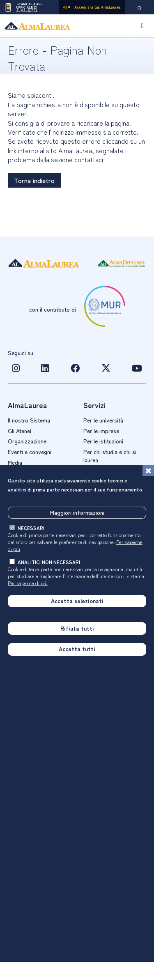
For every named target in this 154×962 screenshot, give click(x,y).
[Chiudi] (148, 470)
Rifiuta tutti (77, 628)
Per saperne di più (28, 582)
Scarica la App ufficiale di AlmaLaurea (23, 7)
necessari (31, 527)
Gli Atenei (19, 431)
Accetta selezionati (77, 601)
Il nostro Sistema (29, 420)
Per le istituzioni (103, 441)
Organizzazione (27, 441)
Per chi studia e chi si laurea (109, 456)
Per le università (103, 420)
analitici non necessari (49, 561)
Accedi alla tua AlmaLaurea (92, 7)
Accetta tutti (77, 649)
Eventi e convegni (29, 452)
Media (15, 462)
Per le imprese (101, 431)
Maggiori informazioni (77, 512)
